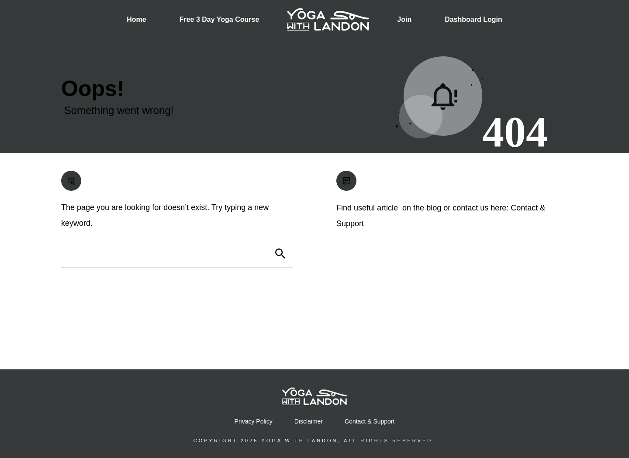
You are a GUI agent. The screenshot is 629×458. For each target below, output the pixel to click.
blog (433, 207)
